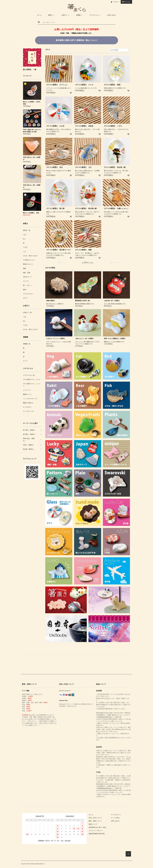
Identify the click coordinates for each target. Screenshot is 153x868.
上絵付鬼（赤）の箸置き (112, 300)
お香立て (65, 15)
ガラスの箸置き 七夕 (83, 167)
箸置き (51, 15)
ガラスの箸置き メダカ (113, 126)
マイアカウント (116, 814)
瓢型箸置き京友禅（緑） (83, 300)
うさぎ (25, 247)
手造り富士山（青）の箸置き (31, 186)
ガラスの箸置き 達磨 (83, 250)
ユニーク (26, 281)
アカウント (116, 2)
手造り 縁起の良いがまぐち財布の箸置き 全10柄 (32, 131)
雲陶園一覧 (26, 344)
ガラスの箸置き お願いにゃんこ (116, 208)
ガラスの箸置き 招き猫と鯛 (86, 208)
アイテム (125, 2)
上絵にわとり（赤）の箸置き (84, 338)
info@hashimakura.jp (104, 717)
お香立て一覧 (27, 312)
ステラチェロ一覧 (29, 375)
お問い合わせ (111, 15)
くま (24, 251)
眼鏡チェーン (27, 394)
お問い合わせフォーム (115, 715)
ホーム (39, 15)
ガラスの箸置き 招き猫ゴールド (58, 250)
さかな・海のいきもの (30, 256)
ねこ (24, 239)
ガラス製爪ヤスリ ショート (31, 385)
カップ (25, 361)
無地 (24, 289)
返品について (93, 824)
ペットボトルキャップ (30, 398)
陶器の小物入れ (28, 403)
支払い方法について (95, 818)
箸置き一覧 (26, 230)
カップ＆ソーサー (29, 411)
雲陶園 (79, 15)
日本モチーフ (27, 277)
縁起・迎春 (26, 272)
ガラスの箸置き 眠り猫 (55, 208)
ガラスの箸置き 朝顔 (112, 85)
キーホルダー (27, 407)
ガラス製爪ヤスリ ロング (31, 379)
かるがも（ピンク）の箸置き (55, 338)
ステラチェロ (95, 15)
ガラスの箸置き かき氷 (55, 126)
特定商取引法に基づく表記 (97, 827)
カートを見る (115, 818)
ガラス (25, 298)
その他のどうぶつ (29, 260)
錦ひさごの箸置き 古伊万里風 (31, 103)
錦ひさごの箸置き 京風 (31, 213)
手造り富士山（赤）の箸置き (31, 158)
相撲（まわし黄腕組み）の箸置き (115, 338)
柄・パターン (27, 285)
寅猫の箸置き (50, 300)
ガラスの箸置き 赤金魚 (84, 126)
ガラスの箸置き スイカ (84, 85)
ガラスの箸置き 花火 (54, 167)
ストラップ (26, 390)
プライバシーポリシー (96, 830)
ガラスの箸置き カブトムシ (57, 85)
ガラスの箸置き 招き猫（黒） (115, 167)
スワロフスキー (28, 294)
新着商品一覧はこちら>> (76, 40)
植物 (24, 268)
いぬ (24, 234)
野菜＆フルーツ (28, 264)
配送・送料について (95, 821)
